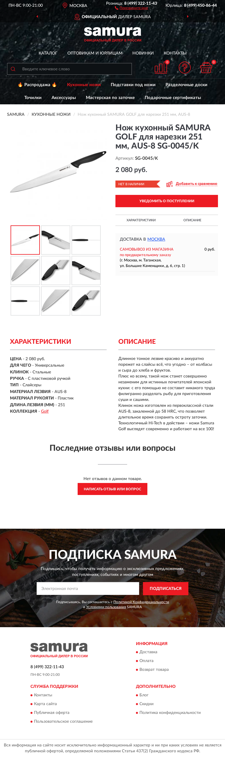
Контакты (175, 53)
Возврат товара (154, 670)
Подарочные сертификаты (173, 98)
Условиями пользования (106, 607)
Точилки (33, 98)
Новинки (143, 53)
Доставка (148, 652)
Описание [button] (192, 220)
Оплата (146, 661)
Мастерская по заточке (110, 98)
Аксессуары (64, 98)
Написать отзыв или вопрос (112, 489)
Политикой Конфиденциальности (141, 602)
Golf (45, 411)
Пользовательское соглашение (63, 721)
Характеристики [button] (141, 220)
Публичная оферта (51, 713)
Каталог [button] (48, 53)
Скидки (146, 704)
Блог (144, 695)
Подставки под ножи (133, 85)
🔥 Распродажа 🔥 (37, 85)
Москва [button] (156, 239)
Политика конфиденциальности (170, 713)
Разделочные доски (186, 85)
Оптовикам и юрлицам (94, 53)
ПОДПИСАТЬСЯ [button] (166, 589)
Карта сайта (45, 704)
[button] (131, 7)
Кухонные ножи (84, 85)
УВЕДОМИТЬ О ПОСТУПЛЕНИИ (166, 201)
